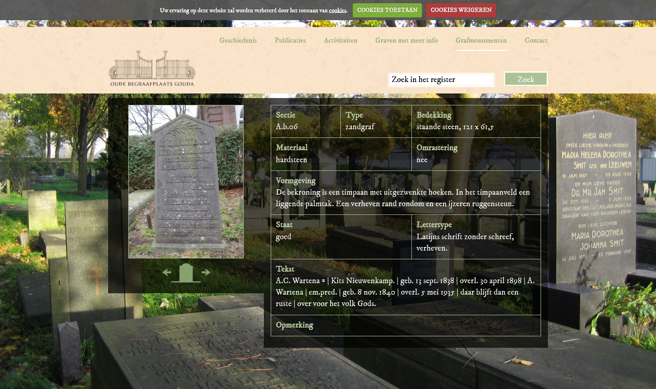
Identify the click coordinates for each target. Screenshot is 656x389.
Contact (536, 40)
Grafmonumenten (481, 40)
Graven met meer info (406, 40)
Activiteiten (340, 40)
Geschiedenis (238, 40)
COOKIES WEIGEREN (461, 10)
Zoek (526, 80)
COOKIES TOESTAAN (387, 10)
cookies (337, 10)
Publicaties (290, 40)
